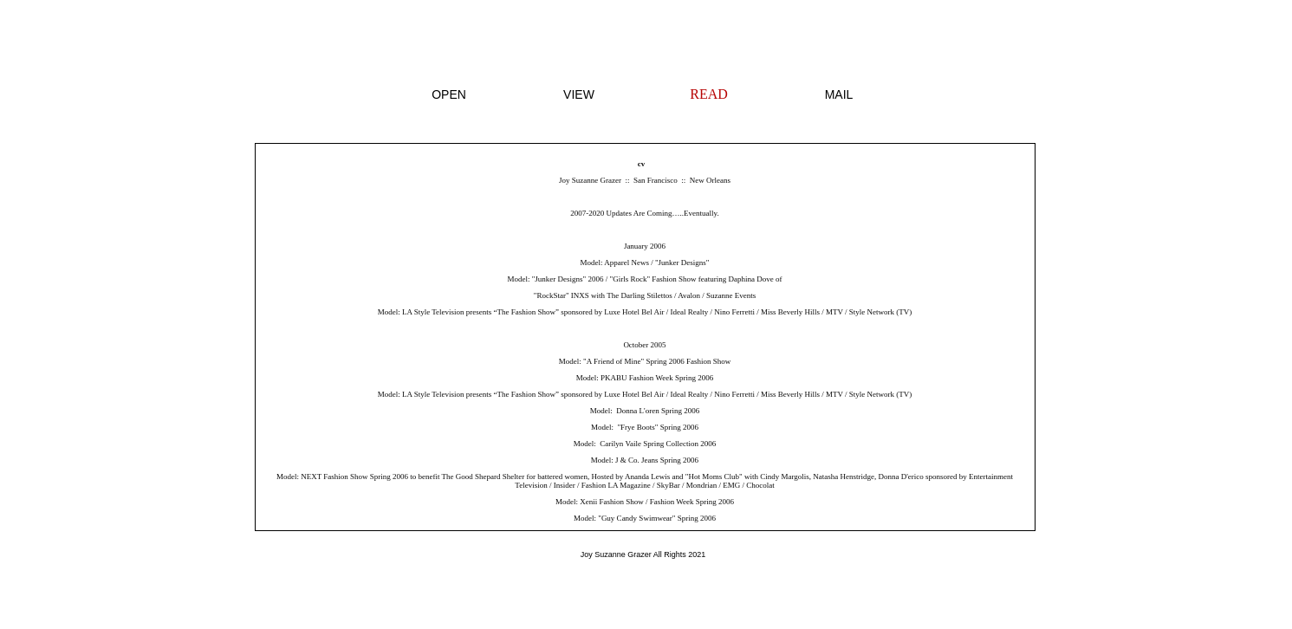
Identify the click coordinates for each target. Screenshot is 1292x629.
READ (709, 94)
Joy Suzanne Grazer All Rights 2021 (643, 554)
